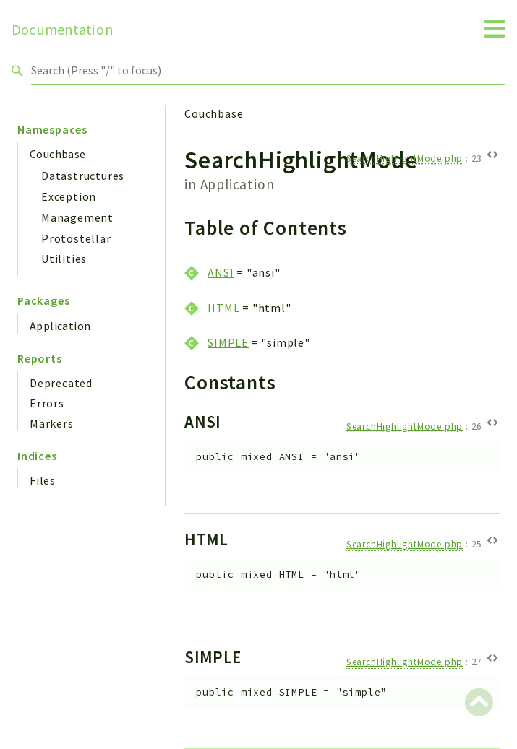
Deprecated (61, 383)
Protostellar (76, 238)
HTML (223, 307)
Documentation (63, 29)
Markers (52, 423)
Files (43, 480)
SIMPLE (228, 342)
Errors (47, 403)
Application (60, 326)
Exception (68, 196)
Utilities (64, 258)
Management (77, 217)
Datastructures (82, 175)
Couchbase (58, 154)
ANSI (221, 272)
